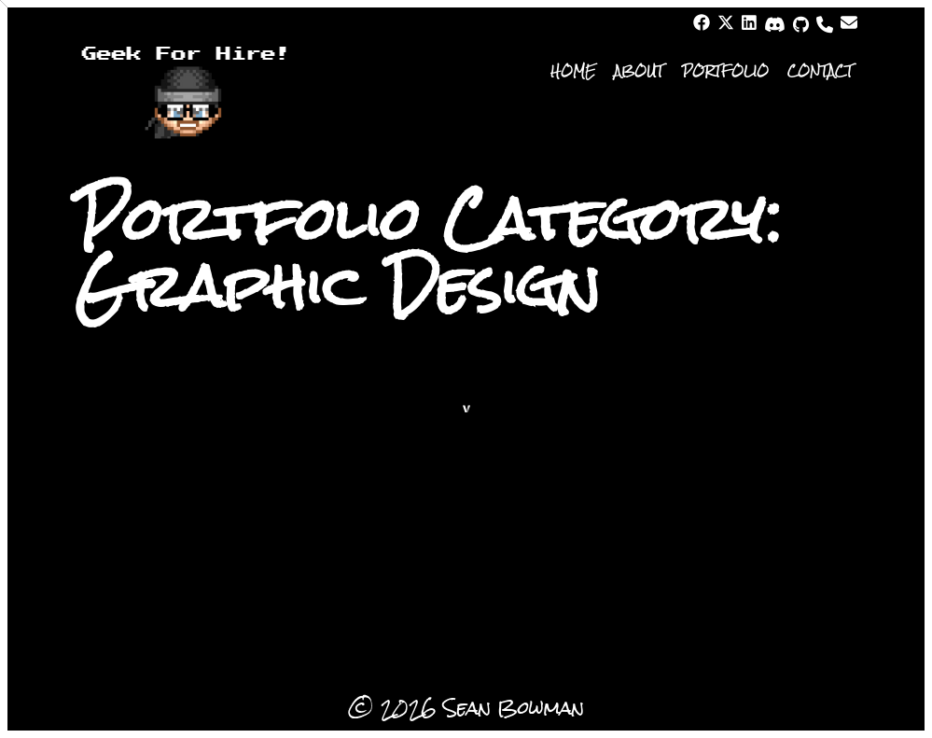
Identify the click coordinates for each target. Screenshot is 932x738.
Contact (820, 71)
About (638, 71)
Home (572, 71)
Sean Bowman (513, 708)
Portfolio (725, 71)
